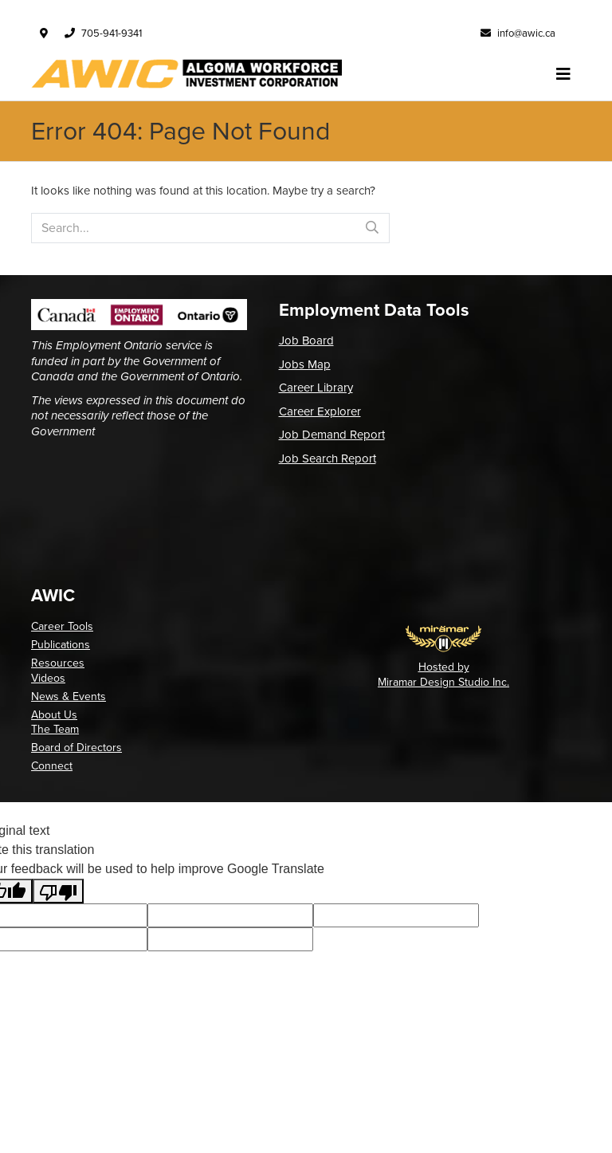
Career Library (316, 387)
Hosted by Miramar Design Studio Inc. (443, 674)
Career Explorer (320, 411)
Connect (52, 766)
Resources (57, 663)
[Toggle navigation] (563, 74)
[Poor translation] (58, 891)
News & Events (68, 696)
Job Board (306, 340)
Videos (48, 678)
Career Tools (62, 626)
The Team (55, 729)
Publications (60, 644)
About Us (54, 714)
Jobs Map (305, 364)
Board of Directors (76, 747)
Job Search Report (327, 458)
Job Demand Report (332, 434)
